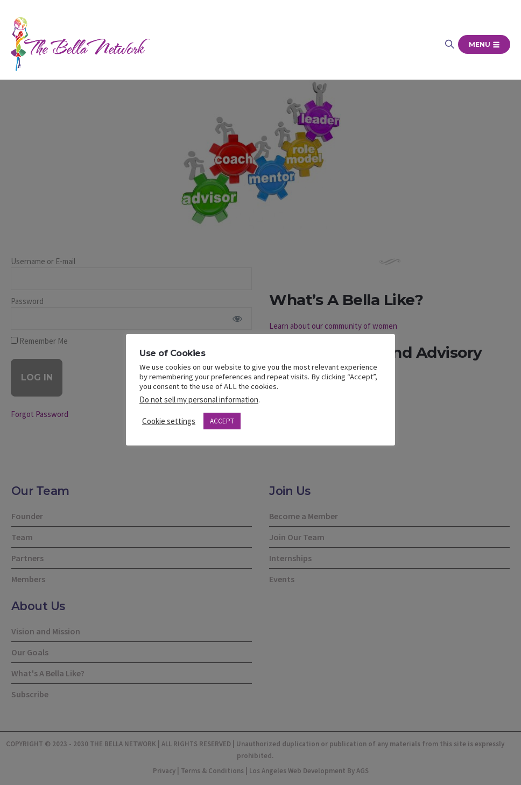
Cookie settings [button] (168, 421)
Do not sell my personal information (198, 399)
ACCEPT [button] (222, 421)
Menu (484, 44)
